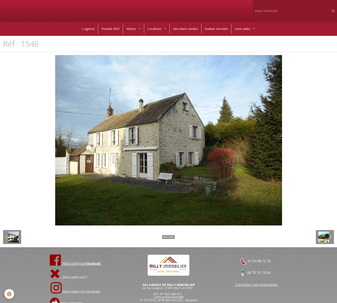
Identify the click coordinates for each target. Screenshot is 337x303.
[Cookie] (9, 294)
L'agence (88, 29)
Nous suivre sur (68, 277)
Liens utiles (243, 29)
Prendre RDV (110, 29)
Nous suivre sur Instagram (82, 291)
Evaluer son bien (216, 29)
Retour (168, 237)
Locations (154, 29)
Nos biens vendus (185, 29)
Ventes (131, 29)
